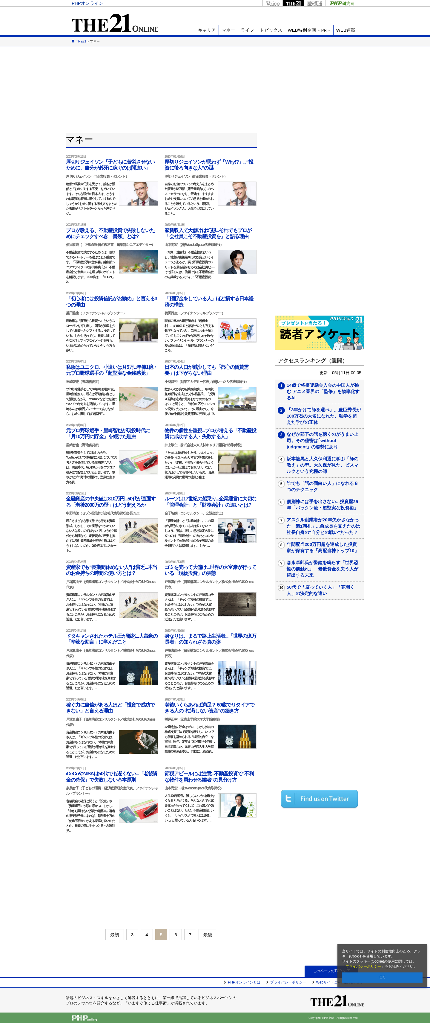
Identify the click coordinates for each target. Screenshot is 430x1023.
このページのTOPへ (331, 971)
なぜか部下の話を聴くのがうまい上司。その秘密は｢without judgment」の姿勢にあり (322, 440)
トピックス (271, 30)
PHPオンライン (87, 3)
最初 (114, 934)
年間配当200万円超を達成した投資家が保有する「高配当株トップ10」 (323, 547)
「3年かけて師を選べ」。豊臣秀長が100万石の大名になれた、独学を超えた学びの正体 (324, 416)
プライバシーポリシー (363, 966)
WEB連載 (345, 30)
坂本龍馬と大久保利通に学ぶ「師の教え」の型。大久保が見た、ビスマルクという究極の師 (322, 465)
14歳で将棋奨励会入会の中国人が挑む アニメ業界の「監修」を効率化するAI (323, 391)
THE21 (293, 3)
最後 (207, 934)
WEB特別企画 (309, 30)
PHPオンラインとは (244, 982)
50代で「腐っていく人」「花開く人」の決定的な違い (320, 590)
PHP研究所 (341, 3)
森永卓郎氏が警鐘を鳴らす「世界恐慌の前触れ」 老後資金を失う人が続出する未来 (322, 569)
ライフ (247, 30)
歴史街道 (314, 3)
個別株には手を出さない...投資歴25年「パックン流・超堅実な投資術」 (322, 504)
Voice (272, 3)
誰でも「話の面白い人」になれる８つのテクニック (322, 486)
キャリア (207, 30)
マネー (228, 30)
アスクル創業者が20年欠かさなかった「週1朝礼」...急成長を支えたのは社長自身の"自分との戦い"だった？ (323, 526)
